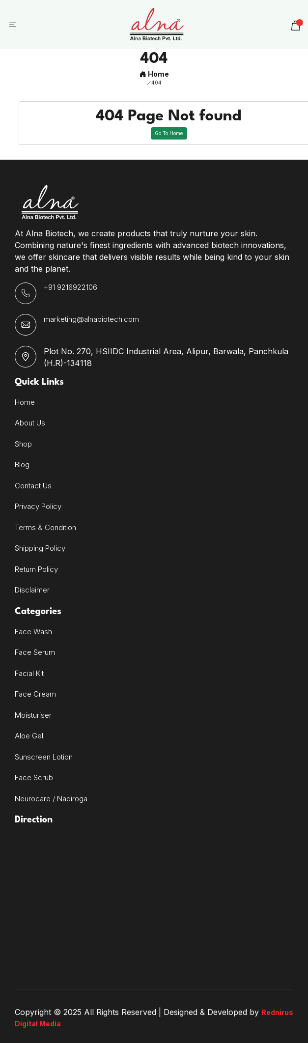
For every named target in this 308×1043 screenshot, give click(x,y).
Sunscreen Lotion (44, 756)
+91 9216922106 (70, 287)
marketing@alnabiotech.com (91, 319)
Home (154, 74)
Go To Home (169, 133)
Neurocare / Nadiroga (51, 798)
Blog (22, 464)
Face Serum (35, 652)
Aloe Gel (29, 735)
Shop (23, 444)
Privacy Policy (38, 506)
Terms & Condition (45, 527)
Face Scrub (34, 777)
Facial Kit (29, 673)
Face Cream (35, 694)
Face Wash (33, 631)
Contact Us (33, 485)
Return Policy (36, 569)
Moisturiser (33, 715)
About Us (30, 422)
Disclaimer (32, 589)
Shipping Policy (40, 548)
